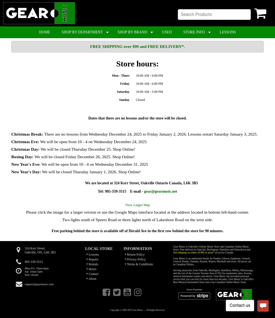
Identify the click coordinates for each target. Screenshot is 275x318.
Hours (91, 269)
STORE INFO (194, 32)
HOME (44, 32)
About (91, 279)
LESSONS (228, 32)
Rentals (92, 264)
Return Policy (135, 254)
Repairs (92, 259)
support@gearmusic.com (39, 284)
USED (167, 32)
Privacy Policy (135, 259)
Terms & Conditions (139, 264)
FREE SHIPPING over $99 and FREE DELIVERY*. (137, 46)
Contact (92, 274)
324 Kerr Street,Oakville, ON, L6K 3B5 (40, 250)
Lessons (92, 254)
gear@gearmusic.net (160, 191)
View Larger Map (137, 205)
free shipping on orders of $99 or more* (193, 252)
